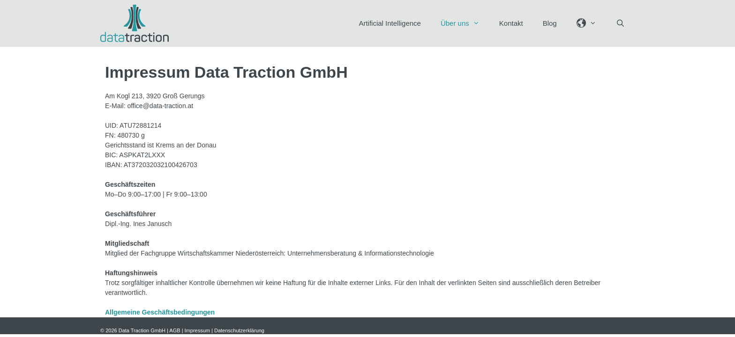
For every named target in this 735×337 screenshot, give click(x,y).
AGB (174, 330)
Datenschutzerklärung (239, 330)
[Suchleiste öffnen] (620, 23)
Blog (550, 23)
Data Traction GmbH (142, 330)
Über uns (465, 23)
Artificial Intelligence (390, 23)
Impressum (197, 330)
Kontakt (511, 23)
